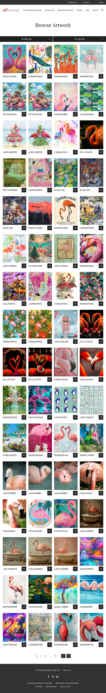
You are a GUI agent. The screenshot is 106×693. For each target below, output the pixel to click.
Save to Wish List (24, 76)
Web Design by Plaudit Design (67, 683)
